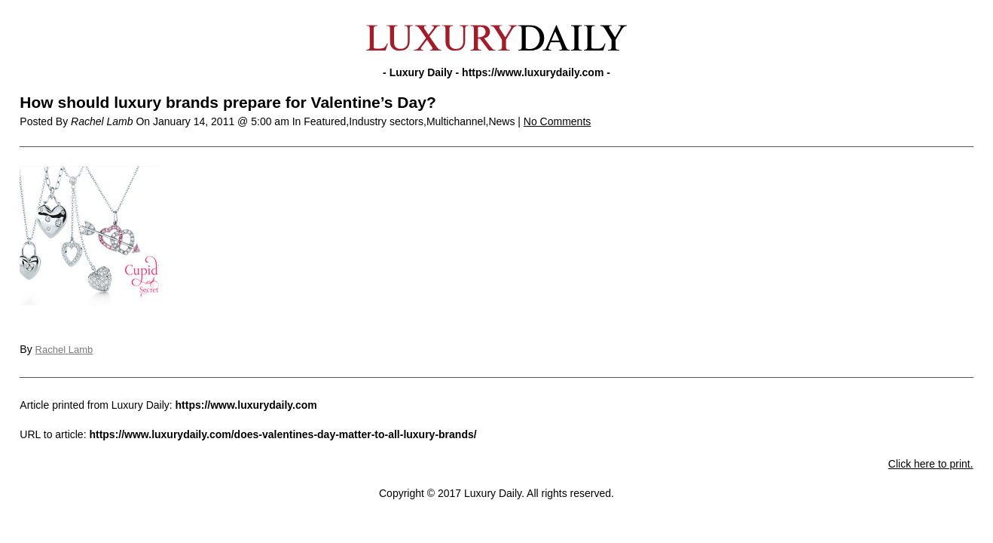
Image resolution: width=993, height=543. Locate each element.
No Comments (557, 121)
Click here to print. (930, 464)
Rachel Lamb (64, 349)
